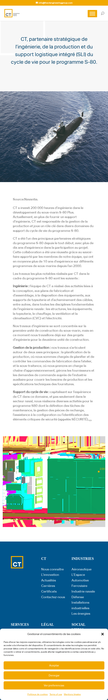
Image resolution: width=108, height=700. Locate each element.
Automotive (80, 580)
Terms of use (56, 694)
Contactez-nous (53, 597)
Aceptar (54, 665)
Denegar (54, 675)
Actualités (48, 580)
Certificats (49, 591)
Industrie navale (83, 591)
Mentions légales (72, 694)
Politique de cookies (37, 694)
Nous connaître (52, 569)
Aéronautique (81, 569)
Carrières (48, 586)
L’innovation (50, 575)
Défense (78, 597)
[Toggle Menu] (92, 13)
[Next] (90, 420)
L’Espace (78, 575)
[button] (102, 634)
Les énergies (81, 613)
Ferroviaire (79, 586)
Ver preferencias (54, 685)
